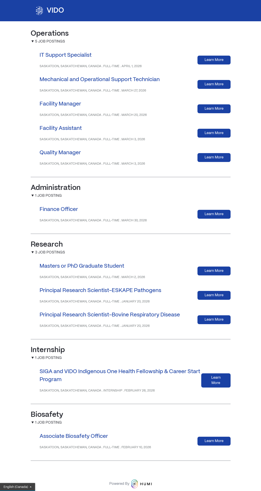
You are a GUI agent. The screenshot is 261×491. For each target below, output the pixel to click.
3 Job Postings (50, 252)
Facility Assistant (61, 128)
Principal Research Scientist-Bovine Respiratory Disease (110, 315)
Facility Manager (60, 104)
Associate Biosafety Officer (74, 436)
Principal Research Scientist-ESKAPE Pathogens (100, 290)
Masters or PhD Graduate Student (82, 266)
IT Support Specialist (66, 55)
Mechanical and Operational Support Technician (100, 79)
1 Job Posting (48, 195)
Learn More (214, 60)
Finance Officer (59, 209)
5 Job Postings (50, 41)
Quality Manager (60, 152)
